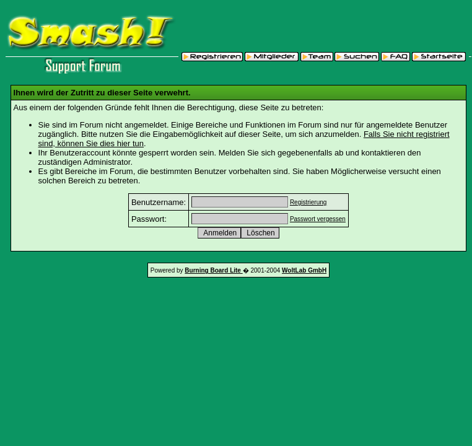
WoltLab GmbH (304, 270)
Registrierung (308, 202)
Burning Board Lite (213, 270)
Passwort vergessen (318, 219)
